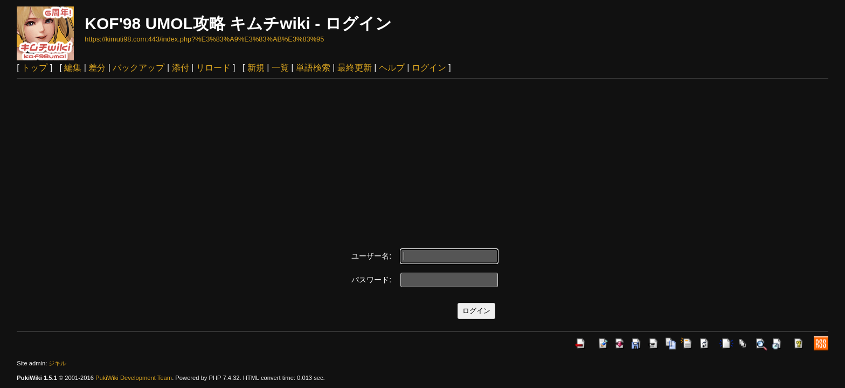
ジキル (57, 363)
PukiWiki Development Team (133, 378)
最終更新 (354, 67)
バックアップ (138, 67)
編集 (72, 67)
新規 (256, 67)
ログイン (429, 67)
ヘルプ (392, 67)
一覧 (280, 67)
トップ (34, 67)
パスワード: (371, 279)
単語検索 (313, 67)
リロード (213, 67)
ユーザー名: (371, 256)
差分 (97, 67)
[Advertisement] (422, 160)
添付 (180, 67)
